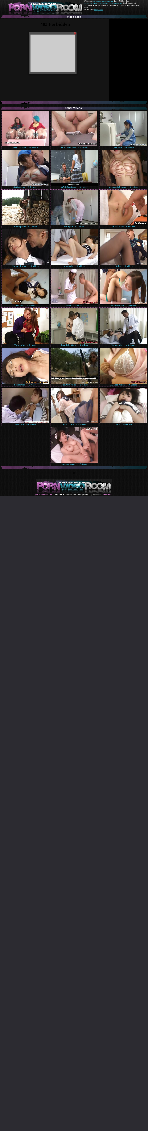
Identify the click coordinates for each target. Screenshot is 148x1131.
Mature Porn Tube (91, 3)
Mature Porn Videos (106, 3)
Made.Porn (118, 3)
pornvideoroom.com (43, 494)
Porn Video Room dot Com (103, 1)
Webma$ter (107, 494)
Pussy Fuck (98, 10)
